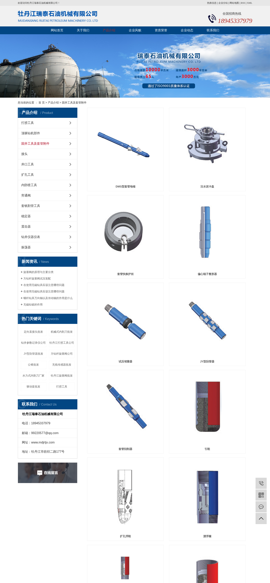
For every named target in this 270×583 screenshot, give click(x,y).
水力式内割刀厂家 (33, 375)
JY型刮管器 (226, 223)
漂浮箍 (113, 348)
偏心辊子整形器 (112, 223)
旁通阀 (26, 195)
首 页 (41, 102)
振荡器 (26, 247)
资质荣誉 (161, 30)
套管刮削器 (113, 286)
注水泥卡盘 (169, 161)
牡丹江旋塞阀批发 (62, 375)
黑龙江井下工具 (195, 569)
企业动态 (187, 30)
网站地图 (234, 3)
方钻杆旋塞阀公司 (62, 353)
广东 (171, 574)
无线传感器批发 (61, 364)
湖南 (156, 574)
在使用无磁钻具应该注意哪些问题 (43, 285)
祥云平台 (156, 578)
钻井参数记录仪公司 (33, 342)
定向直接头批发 (33, 331)
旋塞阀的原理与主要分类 (38, 272)
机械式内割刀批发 (62, 331)
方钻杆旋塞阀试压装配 (37, 278)
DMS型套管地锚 (113, 161)
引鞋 (169, 286)
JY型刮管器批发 (33, 353)
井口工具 (27, 164)
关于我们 (83, 30)
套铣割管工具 (30, 205)
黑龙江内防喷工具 (154, 569)
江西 (150, 574)
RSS (243, 3)
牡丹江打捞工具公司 (61, 342)
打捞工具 (27, 122)
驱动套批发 (33, 386)
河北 (131, 574)
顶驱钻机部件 (30, 133)
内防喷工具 (29, 185)
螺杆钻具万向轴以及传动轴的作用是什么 (48, 298)
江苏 (143, 574)
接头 (24, 154)
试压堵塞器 (169, 223)
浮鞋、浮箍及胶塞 (226, 348)
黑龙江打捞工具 (175, 569)
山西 (137, 574)
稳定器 (26, 216)
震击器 (26, 226)
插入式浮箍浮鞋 (169, 348)
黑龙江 (114, 574)
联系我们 (213, 30)
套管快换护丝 (226, 161)
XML (249, 3)
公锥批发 (33, 364)
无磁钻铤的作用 (33, 304)
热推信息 (211, 3)
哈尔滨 (164, 574)
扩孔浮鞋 (226, 286)
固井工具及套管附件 (74, 102)
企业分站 (223, 3)
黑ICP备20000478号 (116, 569)
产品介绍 (109, 30)
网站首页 (57, 30)
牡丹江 (123, 574)
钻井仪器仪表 (30, 237)
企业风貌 (135, 30)
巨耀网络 (245, 569)
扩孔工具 (27, 174)
